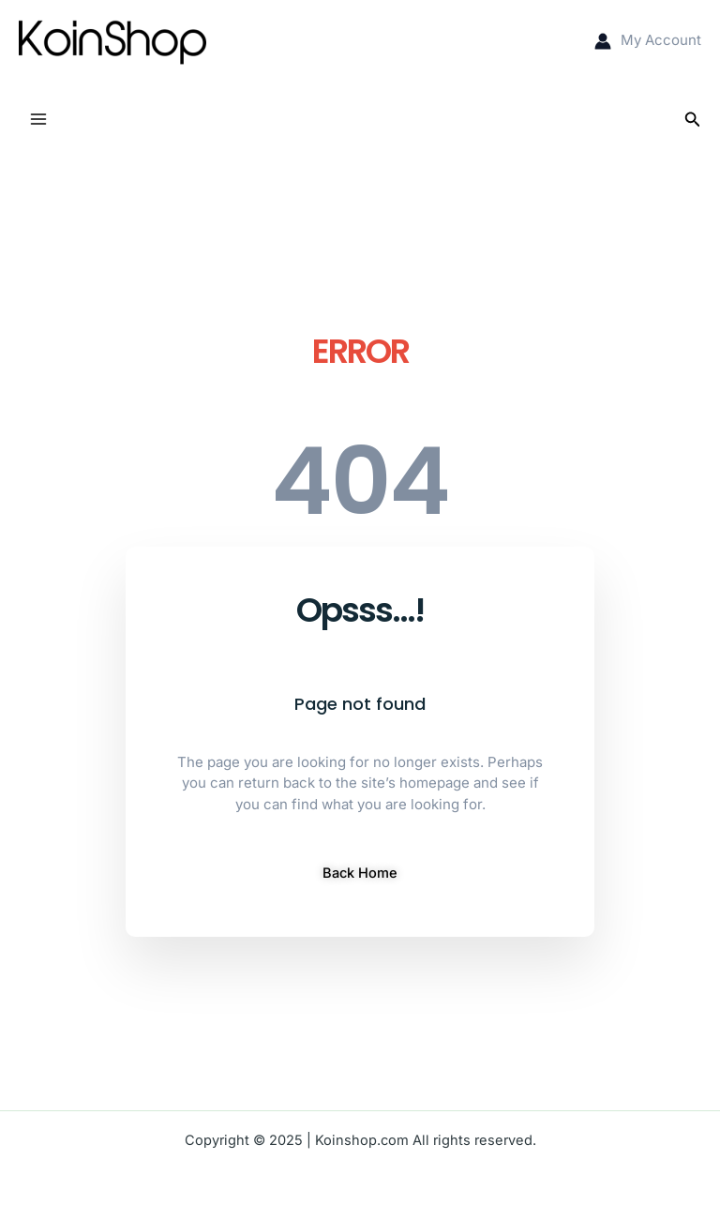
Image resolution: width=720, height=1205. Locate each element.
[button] (692, 119)
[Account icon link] (647, 41)
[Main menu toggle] (38, 119)
